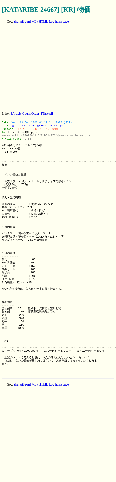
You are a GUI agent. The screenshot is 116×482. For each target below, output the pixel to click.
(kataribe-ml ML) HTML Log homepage (41, 21)
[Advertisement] (39, 66)
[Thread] (47, 113)
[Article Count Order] (25, 113)
